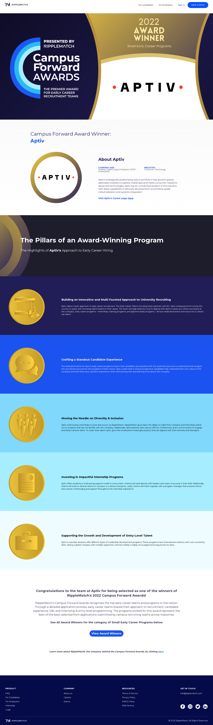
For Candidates (145, 5)
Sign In (181, 5)
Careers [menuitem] (67, 697)
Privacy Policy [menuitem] (128, 697)
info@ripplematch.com (191, 693)
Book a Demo (198, 5)
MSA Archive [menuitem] (128, 705)
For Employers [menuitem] (12, 701)
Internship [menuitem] (10, 705)
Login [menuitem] (8, 709)
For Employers (166, 5)
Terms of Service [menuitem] (130, 693)
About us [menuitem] (68, 693)
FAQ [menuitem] (7, 693)
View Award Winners (106, 633)
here (130, 198)
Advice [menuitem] (67, 701)
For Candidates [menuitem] (12, 697)
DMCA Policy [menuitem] (128, 701)
